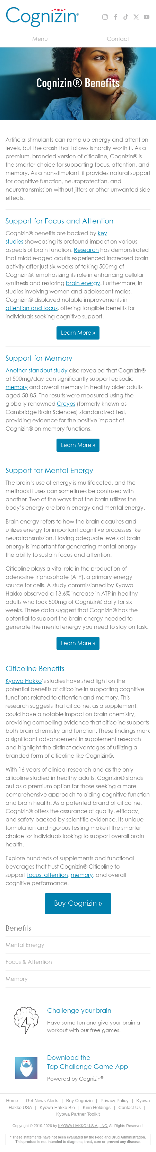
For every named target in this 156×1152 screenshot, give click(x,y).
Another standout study (37, 370)
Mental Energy (25, 945)
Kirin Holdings (97, 1107)
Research (86, 250)
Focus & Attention (29, 962)
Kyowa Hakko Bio (58, 1107)
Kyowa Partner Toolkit (78, 1114)
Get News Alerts (43, 1100)
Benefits (18, 928)
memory (17, 387)
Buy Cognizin (80, 1100)
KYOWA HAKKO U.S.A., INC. (83, 1126)
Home (12, 1100)
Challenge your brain (79, 1011)
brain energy (83, 283)
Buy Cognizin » (78, 903)
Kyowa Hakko (24, 681)
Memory (17, 979)
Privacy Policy (115, 1100)
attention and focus (32, 308)
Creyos (66, 404)
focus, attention (47, 875)
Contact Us (130, 1107)
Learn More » (78, 333)
